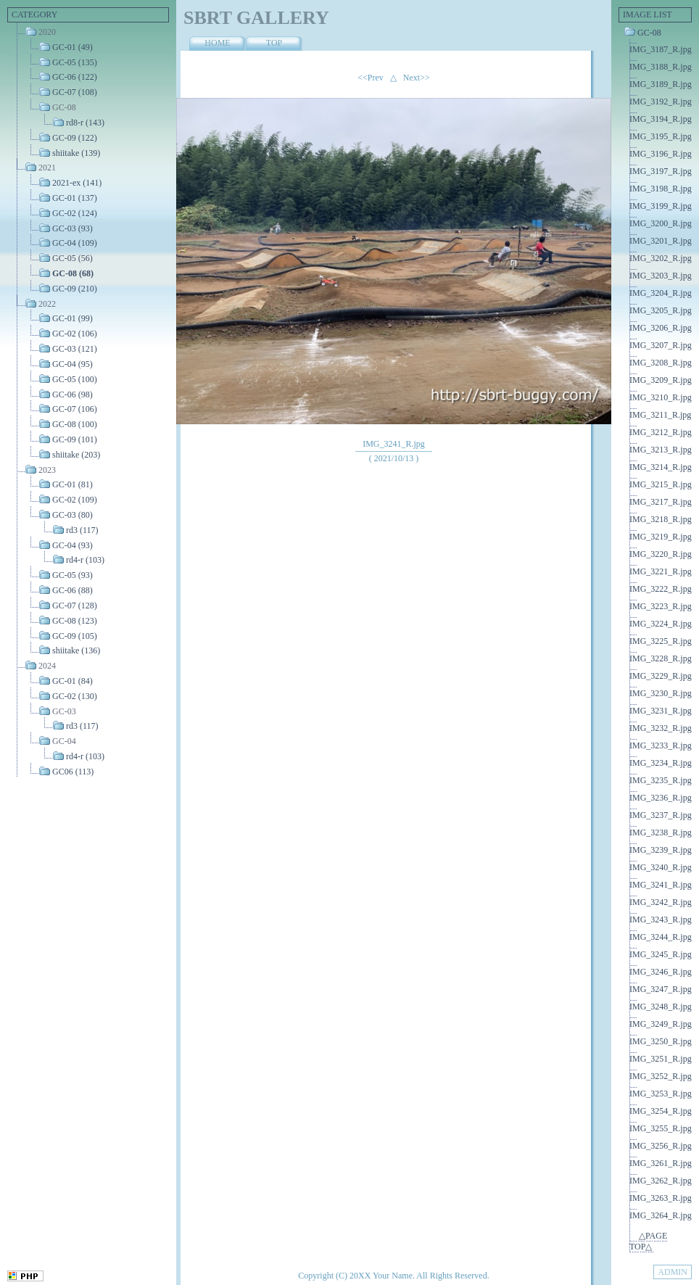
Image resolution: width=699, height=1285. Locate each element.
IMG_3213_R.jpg (660, 450)
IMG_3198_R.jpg (660, 188)
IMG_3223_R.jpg (660, 606)
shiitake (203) (76, 455)
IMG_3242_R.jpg (660, 902)
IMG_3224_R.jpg (660, 624)
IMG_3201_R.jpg (660, 241)
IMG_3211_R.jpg (660, 415)
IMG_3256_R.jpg (660, 1146)
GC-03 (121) (74, 349)
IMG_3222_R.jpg (660, 589)
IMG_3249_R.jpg (660, 1024)
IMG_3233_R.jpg (660, 745)
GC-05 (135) (74, 62)
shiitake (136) (76, 650)
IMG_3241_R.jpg (660, 885)
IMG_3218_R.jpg (660, 519)
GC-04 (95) (72, 364)
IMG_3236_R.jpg (660, 798)
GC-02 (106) (74, 334)
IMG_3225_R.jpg (660, 641)
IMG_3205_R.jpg (660, 310)
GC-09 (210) (74, 289)
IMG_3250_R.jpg (660, 1041)
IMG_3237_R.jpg (660, 815)
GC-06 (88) (72, 590)
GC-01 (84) (72, 681)
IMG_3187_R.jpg (660, 49)
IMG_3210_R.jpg (660, 397)
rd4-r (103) (85, 560)
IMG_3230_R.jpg (660, 693)
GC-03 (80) (72, 515)
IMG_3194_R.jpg (660, 119)
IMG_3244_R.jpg (660, 937)
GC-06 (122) (74, 77)
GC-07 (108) (74, 92)
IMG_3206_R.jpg (660, 328)
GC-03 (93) (72, 228)
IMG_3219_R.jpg (660, 537)
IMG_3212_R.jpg (660, 432)
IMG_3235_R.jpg (660, 780)
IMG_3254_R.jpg (660, 1111)
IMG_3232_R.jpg (660, 728)
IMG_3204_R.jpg (660, 293)
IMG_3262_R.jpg (660, 1180)
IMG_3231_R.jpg (660, 711)
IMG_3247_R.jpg (660, 989)
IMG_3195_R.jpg (660, 136)
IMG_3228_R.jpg (660, 658)
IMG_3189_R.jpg (660, 84)
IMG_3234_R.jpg (660, 763)
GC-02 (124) (74, 213)
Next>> (416, 78)
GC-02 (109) (74, 500)
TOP (274, 43)
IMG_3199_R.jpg (660, 206)
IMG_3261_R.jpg (660, 1163)
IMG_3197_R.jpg (660, 171)
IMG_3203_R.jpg (660, 275)
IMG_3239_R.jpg (660, 850)
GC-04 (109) (74, 243)
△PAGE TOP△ (648, 1241)
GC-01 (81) (72, 484)
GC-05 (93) (72, 575)
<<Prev (370, 78)
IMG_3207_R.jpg (660, 345)
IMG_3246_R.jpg (660, 972)
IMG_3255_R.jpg (660, 1128)
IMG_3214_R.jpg (660, 467)
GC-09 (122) (74, 138)
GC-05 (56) (72, 258)
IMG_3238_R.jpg (660, 832)
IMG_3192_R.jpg (660, 101)
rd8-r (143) (85, 122)
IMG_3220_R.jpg (660, 554)
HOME (217, 43)
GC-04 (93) (72, 545)
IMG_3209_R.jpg (660, 380)
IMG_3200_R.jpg (660, 223)
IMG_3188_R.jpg (660, 67)
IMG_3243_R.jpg (660, 919)
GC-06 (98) (72, 394)
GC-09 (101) (74, 439)
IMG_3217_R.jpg (660, 502)
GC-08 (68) (73, 273)
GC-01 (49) (72, 47)
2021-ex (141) (77, 183)
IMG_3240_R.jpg (660, 867)
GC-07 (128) (74, 605)
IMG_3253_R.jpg (660, 1093)
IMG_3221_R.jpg (660, 571)
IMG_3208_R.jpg (660, 363)
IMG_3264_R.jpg (660, 1215)
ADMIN (672, 1272)
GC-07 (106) (74, 409)
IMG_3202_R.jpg (660, 258)
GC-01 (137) (74, 198)
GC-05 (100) (74, 379)
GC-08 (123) (74, 621)
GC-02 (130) (74, 696)
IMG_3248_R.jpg (660, 1006)
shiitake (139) (76, 152)
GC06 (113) (73, 772)
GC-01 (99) (72, 318)
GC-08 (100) (74, 424)
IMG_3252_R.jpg (660, 1076)
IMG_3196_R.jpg (660, 154)
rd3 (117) (82, 530)
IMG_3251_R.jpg (660, 1059)
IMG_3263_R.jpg (660, 1198)
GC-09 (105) (74, 635)
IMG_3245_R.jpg (660, 954)
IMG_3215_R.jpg (660, 484)
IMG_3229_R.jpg (660, 676)
